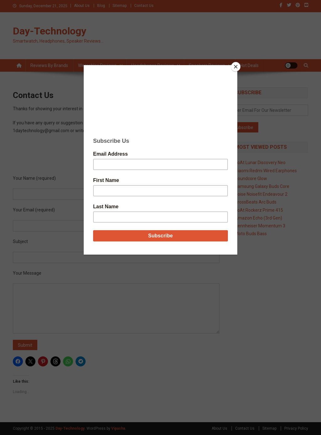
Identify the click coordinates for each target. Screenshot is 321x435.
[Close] (235, 66)
